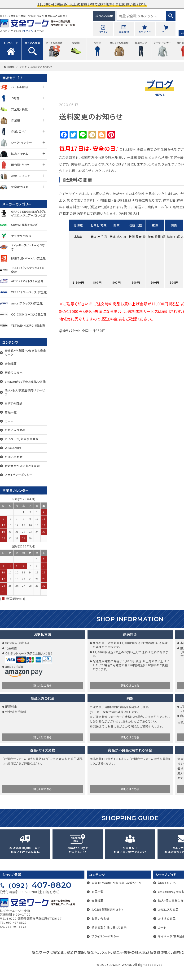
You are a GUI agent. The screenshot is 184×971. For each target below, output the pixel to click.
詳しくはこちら (42, 685)
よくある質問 (13, 448)
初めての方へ (13, 372)
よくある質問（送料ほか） (107, 909)
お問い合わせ (13, 457)
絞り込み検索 (104, 16)
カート (9, 421)
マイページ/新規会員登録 (22, 439)
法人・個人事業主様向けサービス (25, 392)
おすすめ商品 (13, 403)
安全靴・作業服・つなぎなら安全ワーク (25, 352)
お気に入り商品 (15, 430)
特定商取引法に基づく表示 (22, 466)
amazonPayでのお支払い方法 (25, 381)
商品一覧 (11, 412)
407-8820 (38, 885)
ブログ (23, 67)
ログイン (28, 31)
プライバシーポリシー (18, 474)
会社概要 (11, 363)
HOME (11, 67)
